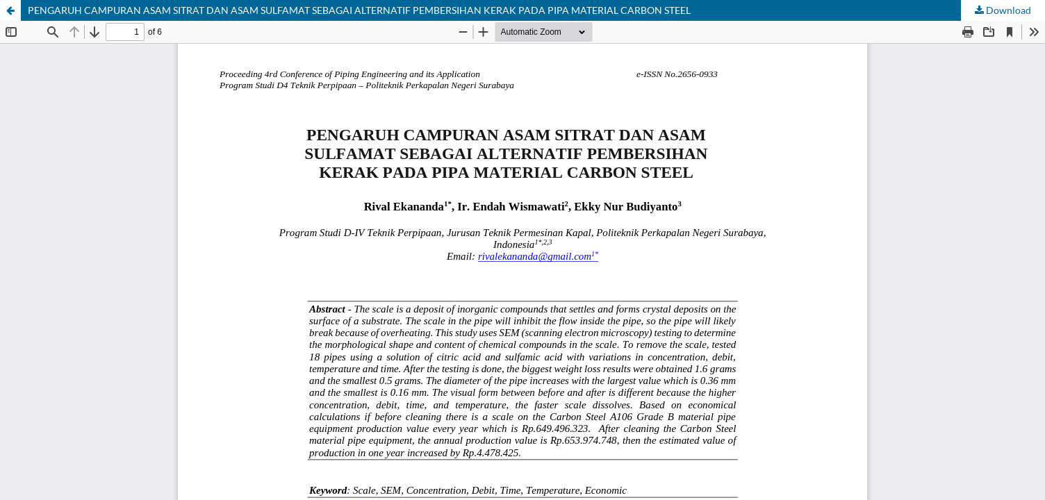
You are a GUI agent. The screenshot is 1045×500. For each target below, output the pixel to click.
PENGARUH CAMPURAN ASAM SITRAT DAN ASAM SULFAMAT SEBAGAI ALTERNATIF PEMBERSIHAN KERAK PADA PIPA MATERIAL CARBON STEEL (359, 10)
